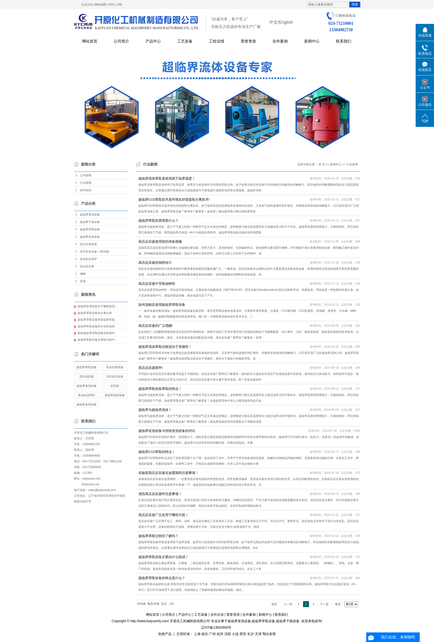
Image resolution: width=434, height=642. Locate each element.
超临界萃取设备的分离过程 (95, 313)
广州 (212, 634)
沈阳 (227, 634)
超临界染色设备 (90, 236)
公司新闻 (85, 175)
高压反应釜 (87, 266)
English (286, 22)
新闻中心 (311, 41)
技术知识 (85, 190)
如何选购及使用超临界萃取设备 (161, 305)
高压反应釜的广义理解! (155, 326)
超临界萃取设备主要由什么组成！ (163, 557)
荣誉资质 (248, 41)
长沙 (250, 634)
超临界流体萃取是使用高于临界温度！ (166, 178)
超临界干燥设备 (90, 222)
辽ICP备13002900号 (216, 627)
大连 (235, 634)
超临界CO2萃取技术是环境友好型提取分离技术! (174, 199)
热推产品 (165, 634)
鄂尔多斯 (269, 634)
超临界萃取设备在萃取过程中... (97, 339)
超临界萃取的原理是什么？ (158, 220)
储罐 (83, 273)
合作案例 (280, 41)
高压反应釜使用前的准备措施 (160, 241)
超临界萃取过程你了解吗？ (158, 536)
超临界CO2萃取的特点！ (156, 452)
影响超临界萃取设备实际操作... (97, 333)
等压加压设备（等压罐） (95, 251)
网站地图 (100, 4)
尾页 (338, 604)
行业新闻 (85, 182)
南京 (204, 634)
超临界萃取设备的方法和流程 (96, 326)
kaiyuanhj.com (92, 478)
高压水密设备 (88, 244)
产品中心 (153, 41)
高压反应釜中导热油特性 (156, 284)
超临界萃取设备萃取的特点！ (160, 389)
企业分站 (87, 4)
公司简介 (121, 41)
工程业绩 (216, 41)
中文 (273, 22)
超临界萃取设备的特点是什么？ (161, 578)
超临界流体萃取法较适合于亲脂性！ (165, 347)
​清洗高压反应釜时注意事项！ (160, 494)
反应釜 (114, 386)
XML (120, 4)
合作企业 (217, 614)
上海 (197, 634)
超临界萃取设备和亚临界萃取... (97, 319)
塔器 (83, 281)
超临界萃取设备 (90, 229)
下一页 (324, 604)
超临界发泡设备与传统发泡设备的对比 (166, 431)
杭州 (220, 634)
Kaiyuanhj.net (90, 484)
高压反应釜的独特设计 (155, 262)
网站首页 (89, 41)
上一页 (288, 604)
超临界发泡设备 (90, 214)
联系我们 (343, 41)
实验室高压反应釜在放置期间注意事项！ (168, 473)
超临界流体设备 (115, 395)
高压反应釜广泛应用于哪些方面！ (163, 515)
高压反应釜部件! (150, 368)
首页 (274, 604)
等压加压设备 (114, 376)
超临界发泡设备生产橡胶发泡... (97, 306)
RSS (112, 4)
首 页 (322, 164)
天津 (258, 634)
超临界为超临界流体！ (155, 410)
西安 (243, 634)
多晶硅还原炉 (88, 259)
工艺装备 (185, 41)
